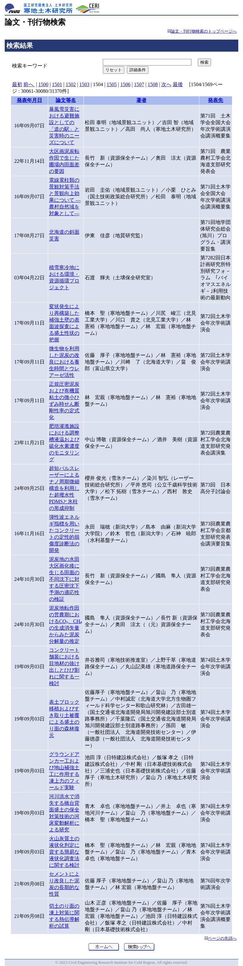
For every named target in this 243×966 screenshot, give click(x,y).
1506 (125, 84)
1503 (84, 84)
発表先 (215, 100)
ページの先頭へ (222, 938)
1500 (43, 84)
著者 (141, 100)
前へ (29, 84)
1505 (112, 84)
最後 (178, 84)
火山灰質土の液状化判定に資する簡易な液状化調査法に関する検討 (64, 852)
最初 (17, 84)
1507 (139, 84)
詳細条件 (137, 69)
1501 (57, 84)
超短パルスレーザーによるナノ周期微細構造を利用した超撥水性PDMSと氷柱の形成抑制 (64, 488)
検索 (204, 62)
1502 (70, 84)
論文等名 (66, 100)
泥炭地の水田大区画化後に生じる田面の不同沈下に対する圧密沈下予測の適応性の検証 (64, 579)
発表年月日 (29, 100)
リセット (113, 69)
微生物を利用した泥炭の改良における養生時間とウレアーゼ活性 (64, 362)
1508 (153, 84)
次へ (166, 84)
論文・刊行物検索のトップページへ (204, 31)
